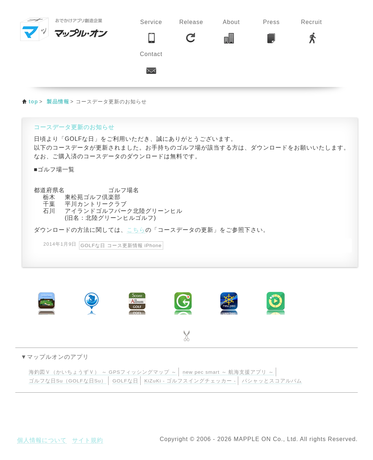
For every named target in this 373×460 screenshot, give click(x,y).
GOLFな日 (125, 381)
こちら (136, 230)
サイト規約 (87, 440)
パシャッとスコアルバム (272, 381)
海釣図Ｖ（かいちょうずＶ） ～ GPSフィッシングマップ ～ (103, 372)
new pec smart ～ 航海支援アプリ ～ (228, 372)
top (33, 101)
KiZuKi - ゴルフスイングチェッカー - (190, 381)
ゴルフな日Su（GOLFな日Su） (67, 381)
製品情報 (58, 101)
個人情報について (42, 440)
